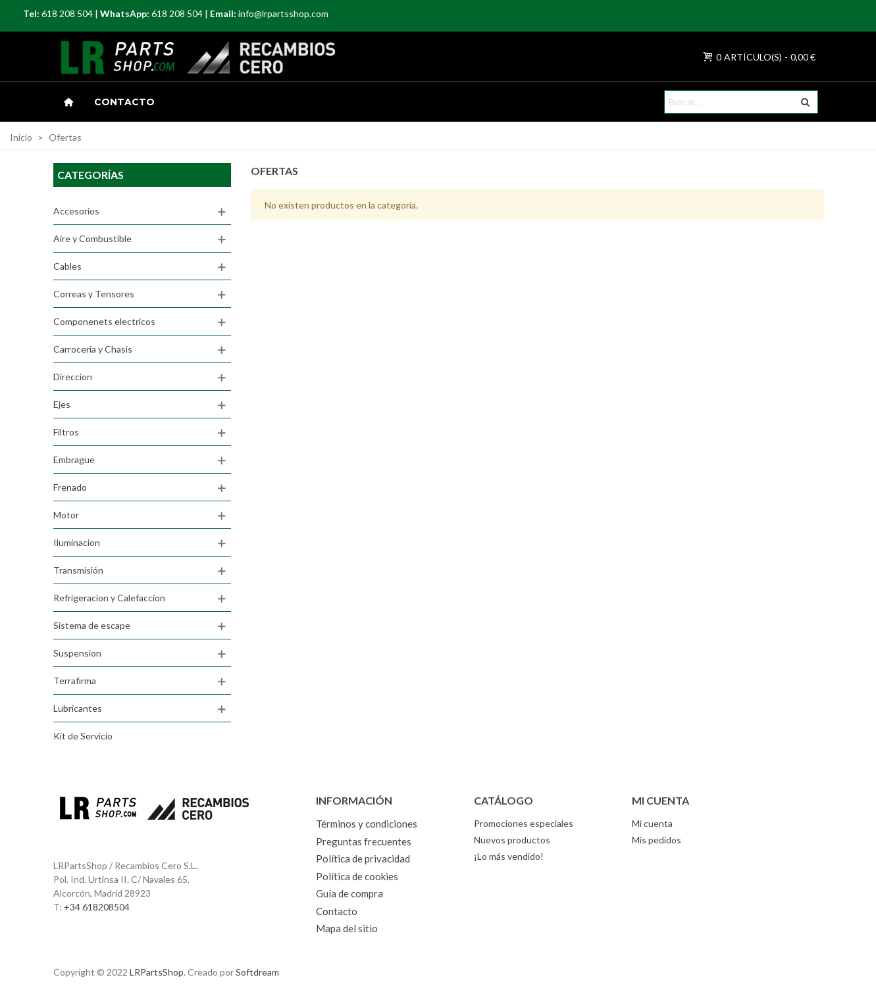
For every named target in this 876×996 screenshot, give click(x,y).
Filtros (66, 431)
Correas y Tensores (93, 293)
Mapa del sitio (347, 928)
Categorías (90, 174)
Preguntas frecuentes (363, 841)
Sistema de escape (91, 625)
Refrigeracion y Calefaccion (109, 597)
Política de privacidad (363, 858)
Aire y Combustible (92, 238)
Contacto (124, 102)
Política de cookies (357, 876)
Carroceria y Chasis (92, 349)
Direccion (72, 376)
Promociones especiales (523, 823)
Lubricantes (77, 708)
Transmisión (78, 570)
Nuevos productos (512, 839)
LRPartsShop (157, 972)
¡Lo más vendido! (509, 856)
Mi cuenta (652, 823)
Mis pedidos (656, 839)
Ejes (61, 404)
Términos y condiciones (366, 824)
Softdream (257, 972)
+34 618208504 (97, 906)
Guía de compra (349, 893)
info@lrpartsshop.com (283, 13)
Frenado (70, 487)
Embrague (74, 459)
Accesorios (76, 210)
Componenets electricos (104, 321)
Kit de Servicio (83, 735)
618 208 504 (67, 13)
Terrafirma (74, 680)
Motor (66, 514)
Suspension (77, 653)
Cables (67, 266)
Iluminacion (76, 542)
